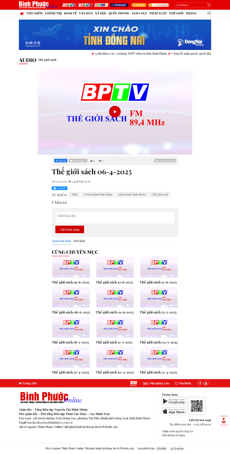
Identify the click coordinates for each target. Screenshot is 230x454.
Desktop (177, 448)
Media (191, 13)
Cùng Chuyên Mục (75, 252)
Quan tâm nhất (61, 241)
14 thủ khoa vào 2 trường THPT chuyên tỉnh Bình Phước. (143, 53)
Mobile (162, 448)
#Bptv (74, 194)
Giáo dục (139, 13)
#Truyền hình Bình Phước (98, 194)
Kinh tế (70, 13)
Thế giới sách (47, 59)
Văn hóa (86, 13)
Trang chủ (28, 383)
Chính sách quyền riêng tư (177, 431)
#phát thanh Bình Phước (132, 194)
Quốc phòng (119, 13)
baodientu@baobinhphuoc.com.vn (49, 422)
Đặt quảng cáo (156, 383)
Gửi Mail (60, 188)
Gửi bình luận (70, 229)
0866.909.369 (182, 424)
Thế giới (176, 13)
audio (27, 59)
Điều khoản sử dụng (173, 435)
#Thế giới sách (159, 194)
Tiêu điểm (34, 13)
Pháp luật (158, 13)
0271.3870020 (202, 424)
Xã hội (100, 13)
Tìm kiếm (183, 383)
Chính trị (53, 13)
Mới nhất (79, 241)
